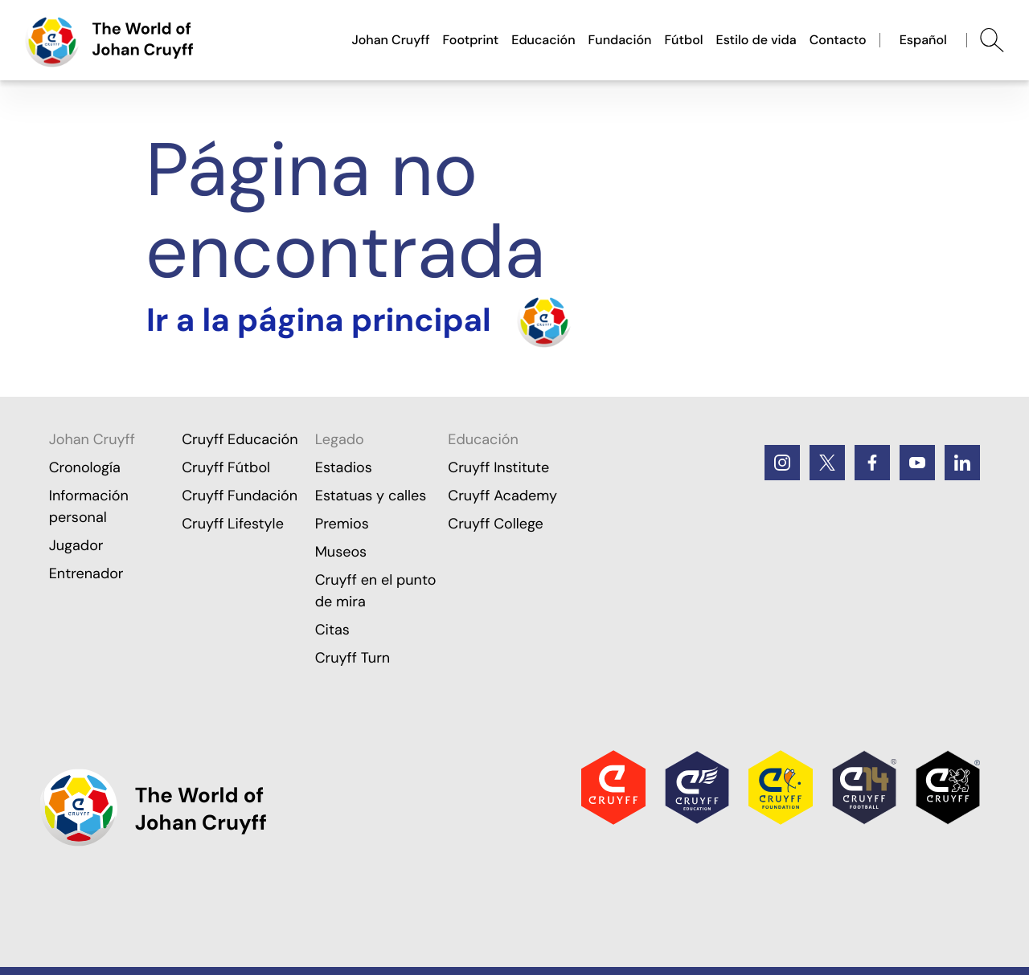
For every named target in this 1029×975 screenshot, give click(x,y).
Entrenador (86, 573)
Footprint (471, 39)
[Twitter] (827, 463)
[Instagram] (782, 463)
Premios (342, 523)
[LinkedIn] (962, 463)
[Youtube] (917, 463)
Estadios (343, 467)
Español (923, 39)
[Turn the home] (359, 320)
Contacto (838, 39)
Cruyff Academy (502, 495)
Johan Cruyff (390, 39)
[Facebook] (872, 463)
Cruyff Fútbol (226, 467)
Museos (341, 551)
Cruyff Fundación (239, 495)
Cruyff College (495, 523)
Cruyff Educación (239, 439)
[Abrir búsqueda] (992, 40)
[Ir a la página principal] (109, 40)
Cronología (85, 467)
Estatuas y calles (371, 495)
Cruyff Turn (352, 657)
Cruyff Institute (498, 467)
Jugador (76, 545)
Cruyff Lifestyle (233, 523)
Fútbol (683, 39)
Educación (543, 39)
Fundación (620, 39)
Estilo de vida (756, 39)
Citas (332, 629)
